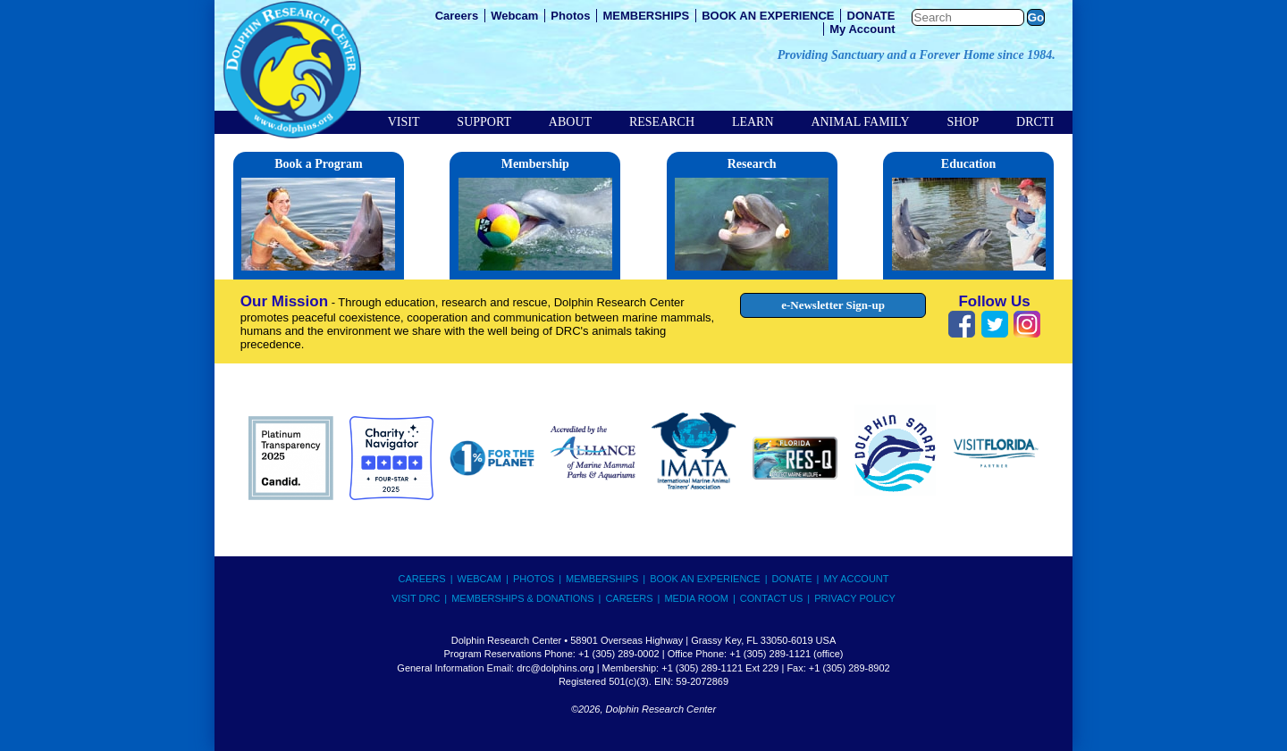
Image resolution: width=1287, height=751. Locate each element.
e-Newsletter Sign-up (833, 305)
